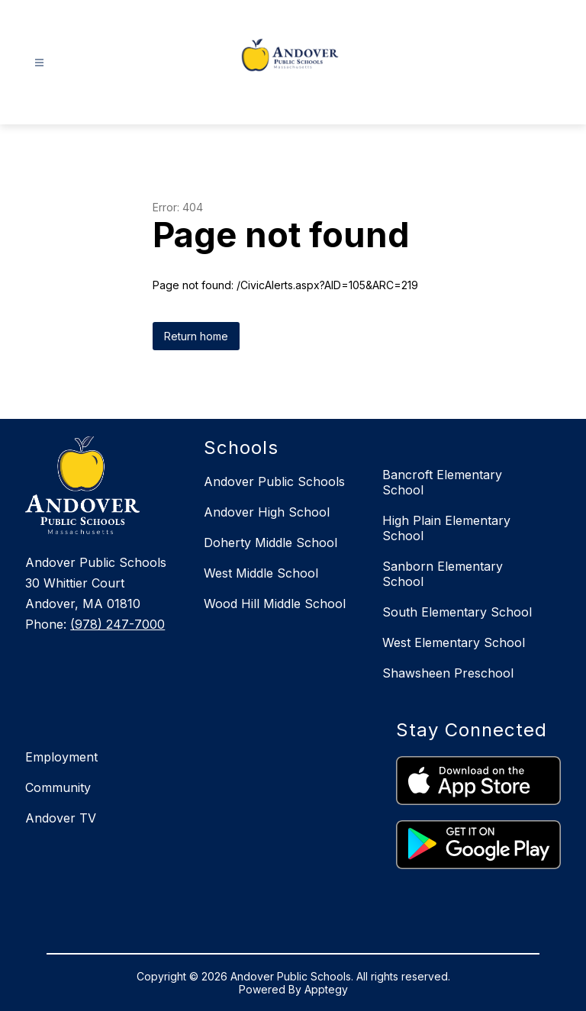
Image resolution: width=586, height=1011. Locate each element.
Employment (61, 757)
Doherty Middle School (270, 542)
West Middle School (261, 573)
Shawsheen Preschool (448, 673)
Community (58, 787)
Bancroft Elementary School (442, 482)
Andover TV (60, 818)
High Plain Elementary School (446, 528)
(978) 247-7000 (117, 624)
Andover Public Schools (274, 481)
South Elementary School (457, 612)
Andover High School (267, 512)
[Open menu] (39, 63)
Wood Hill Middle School (275, 603)
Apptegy (326, 989)
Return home (196, 336)
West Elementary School (453, 642)
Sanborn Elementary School (442, 574)
